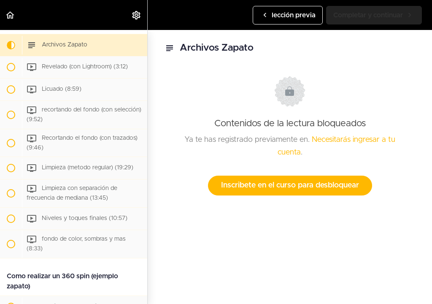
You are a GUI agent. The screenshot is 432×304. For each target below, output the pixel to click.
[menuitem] (136, 15)
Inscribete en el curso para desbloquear (290, 185)
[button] (10, 15)
